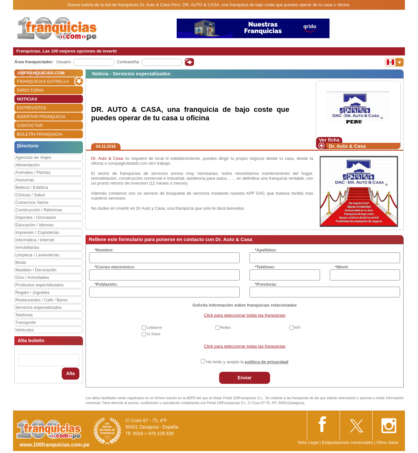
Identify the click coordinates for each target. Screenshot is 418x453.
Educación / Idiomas (34, 224)
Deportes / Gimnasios (35, 217)
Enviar (245, 377)
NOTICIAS (27, 99)
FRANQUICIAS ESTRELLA (43, 81)
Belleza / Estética (31, 187)
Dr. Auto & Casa (347, 146)
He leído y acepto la (247, 361)
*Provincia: (266, 284)
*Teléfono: (265, 266)
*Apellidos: (266, 250)
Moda (20, 262)
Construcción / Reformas (38, 209)
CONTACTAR (30, 125)
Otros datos (387, 442)
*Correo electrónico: (114, 266)
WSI (297, 327)
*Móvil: (342, 266)
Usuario (63, 61)
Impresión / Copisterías (37, 232)
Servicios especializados (38, 307)
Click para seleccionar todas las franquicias (244, 315)
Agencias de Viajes (33, 157)
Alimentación (27, 164)
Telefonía (24, 314)
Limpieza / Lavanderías (37, 254)
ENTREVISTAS (31, 107)
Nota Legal (308, 442)
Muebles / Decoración (35, 269)
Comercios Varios (32, 202)
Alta (70, 373)
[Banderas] (394, 62)
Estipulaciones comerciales (348, 442)
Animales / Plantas (33, 172)
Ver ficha (329, 140)
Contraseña (128, 61)
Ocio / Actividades (32, 277)
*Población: (106, 284)
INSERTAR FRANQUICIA (41, 116)
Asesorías (24, 179)
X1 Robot (153, 334)
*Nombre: (104, 250)
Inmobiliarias (27, 247)
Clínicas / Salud (30, 194)
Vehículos (24, 329)
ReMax (225, 327)
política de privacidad (266, 361)
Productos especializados (39, 284)
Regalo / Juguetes (32, 292)
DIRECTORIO (30, 90)
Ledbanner (154, 327)
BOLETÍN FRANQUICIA (39, 134)
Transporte (25, 322)
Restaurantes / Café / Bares (41, 299)
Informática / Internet (34, 239)
